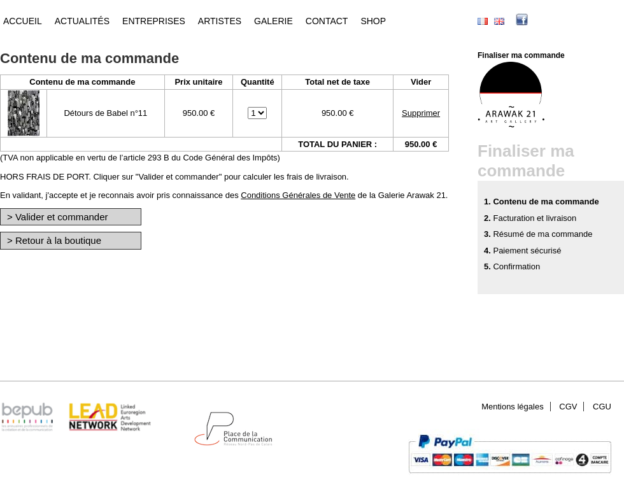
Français (483, 21)
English (499, 21)
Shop (373, 21)
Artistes (219, 21)
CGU (602, 406)
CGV (568, 406)
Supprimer (421, 113)
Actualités (82, 21)
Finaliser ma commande (521, 55)
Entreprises (153, 21)
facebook (541, 21)
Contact (327, 21)
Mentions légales (512, 406)
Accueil (22, 21)
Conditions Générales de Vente (298, 195)
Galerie (273, 21)
